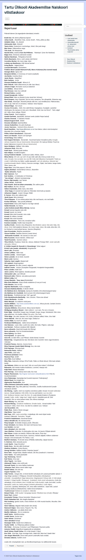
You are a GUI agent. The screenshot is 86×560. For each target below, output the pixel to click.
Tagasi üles (78, 556)
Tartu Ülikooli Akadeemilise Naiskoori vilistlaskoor (73, 61)
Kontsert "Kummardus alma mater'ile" (73, 50)
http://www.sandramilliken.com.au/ (28, 304)
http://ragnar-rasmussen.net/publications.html (34, 374)
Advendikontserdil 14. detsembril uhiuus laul (73, 44)
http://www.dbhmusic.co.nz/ (26, 129)
